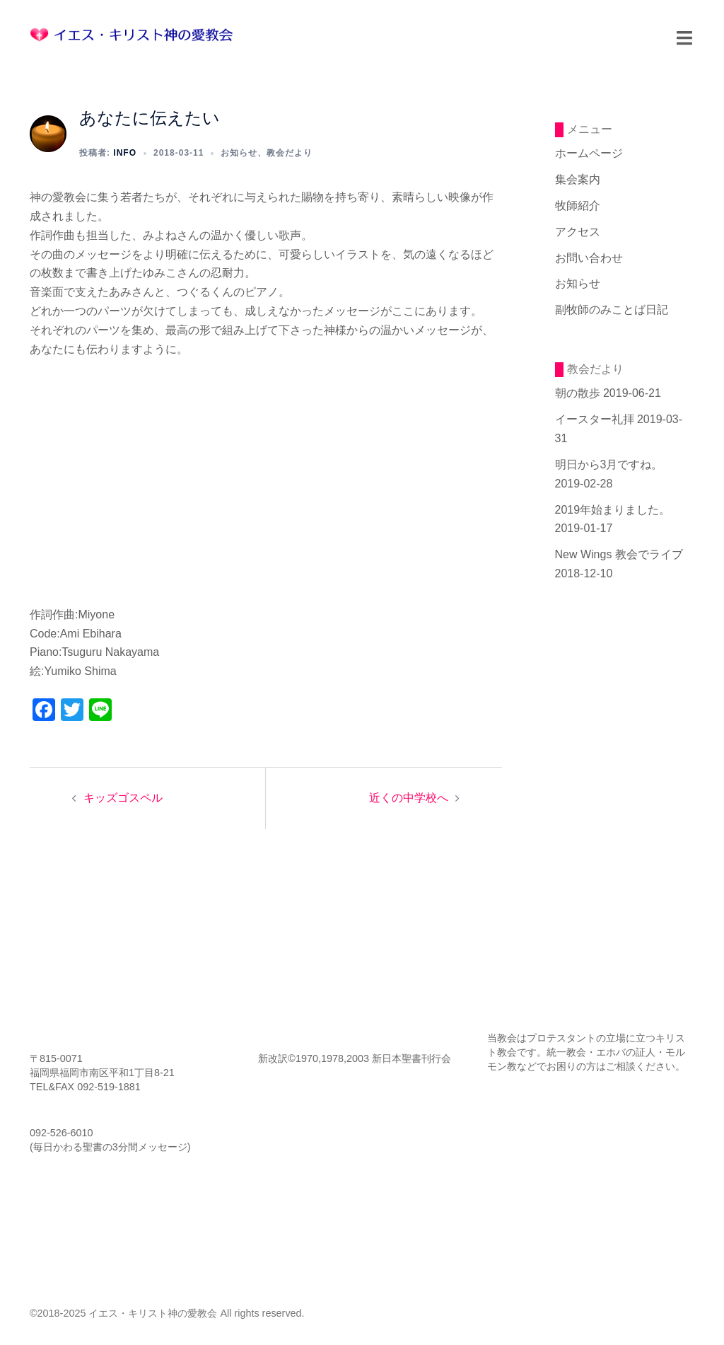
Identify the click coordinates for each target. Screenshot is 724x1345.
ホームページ (589, 153)
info (124, 153)
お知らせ (239, 153)
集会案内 (577, 179)
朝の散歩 (577, 393)
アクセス (577, 232)
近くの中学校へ (408, 798)
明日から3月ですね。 (609, 464)
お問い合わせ (589, 258)
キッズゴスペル (123, 798)
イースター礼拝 (594, 419)
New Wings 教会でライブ (619, 554)
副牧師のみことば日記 (611, 310)
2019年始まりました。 (613, 510)
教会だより (290, 153)
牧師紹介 (577, 206)
